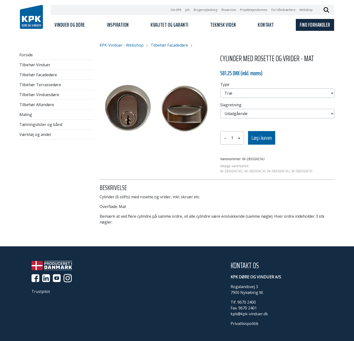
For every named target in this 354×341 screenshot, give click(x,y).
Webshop (306, 10)
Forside (26, 55)
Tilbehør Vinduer (34, 64)
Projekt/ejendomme (253, 10)
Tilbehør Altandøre (36, 104)
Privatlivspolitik (244, 323)
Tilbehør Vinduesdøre (39, 94)
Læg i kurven (261, 138)
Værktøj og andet (35, 134)
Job (187, 10)
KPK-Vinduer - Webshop (122, 45)
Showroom (228, 10)
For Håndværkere (283, 10)
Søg (326, 10)
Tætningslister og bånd (40, 124)
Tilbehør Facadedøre (38, 74)
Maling (25, 114)
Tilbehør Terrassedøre (40, 84)
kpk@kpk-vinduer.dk (249, 313)
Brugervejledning (205, 10)
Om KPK (175, 10)
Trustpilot (41, 291)
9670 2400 (246, 302)
